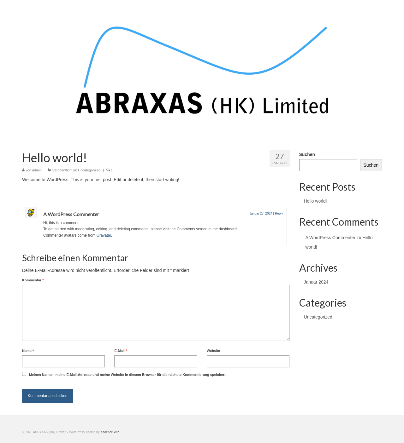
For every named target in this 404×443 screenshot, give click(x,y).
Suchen (307, 154)
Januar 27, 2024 (260, 213)
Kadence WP (109, 432)
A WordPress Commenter (71, 214)
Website (213, 351)
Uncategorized (89, 170)
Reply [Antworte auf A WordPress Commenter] (279, 213)
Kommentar (33, 280)
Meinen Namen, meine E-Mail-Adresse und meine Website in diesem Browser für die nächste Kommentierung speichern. (128, 375)
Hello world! (315, 201)
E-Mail (120, 351)
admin (37, 170)
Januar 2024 (316, 282)
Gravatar (104, 235)
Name (28, 351)
